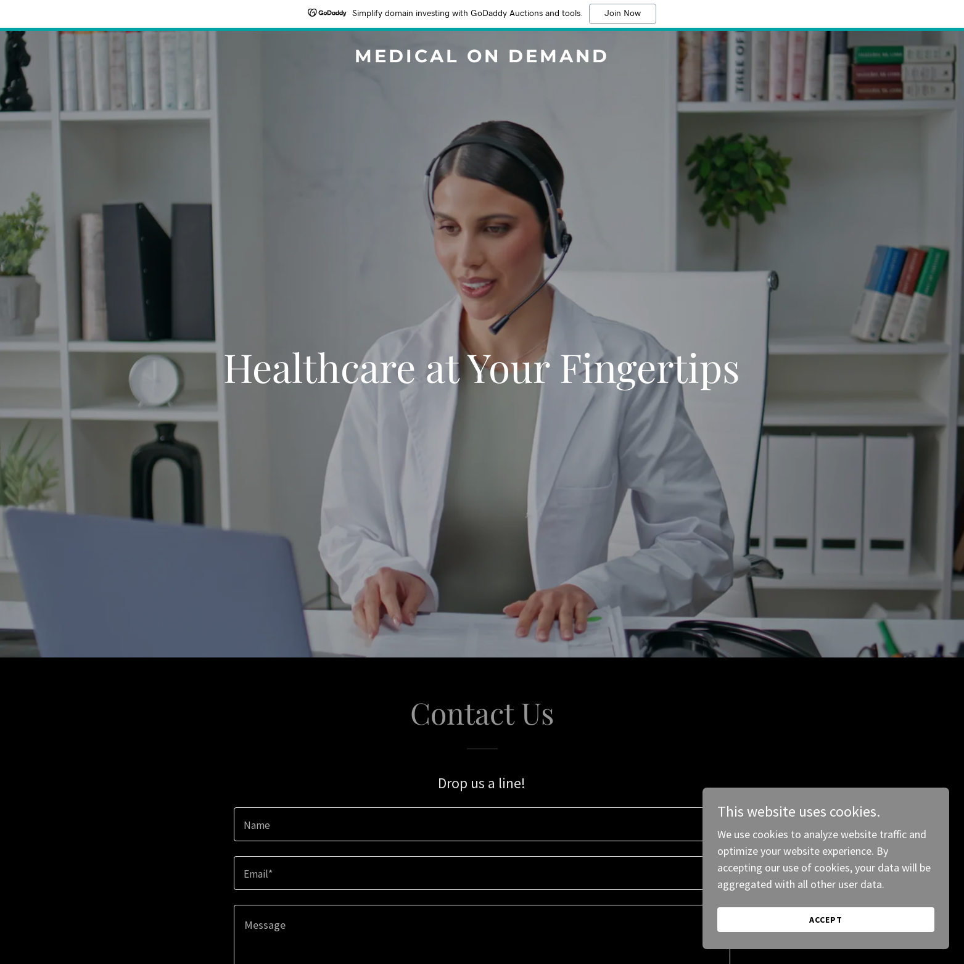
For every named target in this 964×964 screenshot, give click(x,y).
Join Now (622, 13)
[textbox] (482, 824)
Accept (825, 919)
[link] (482, 58)
